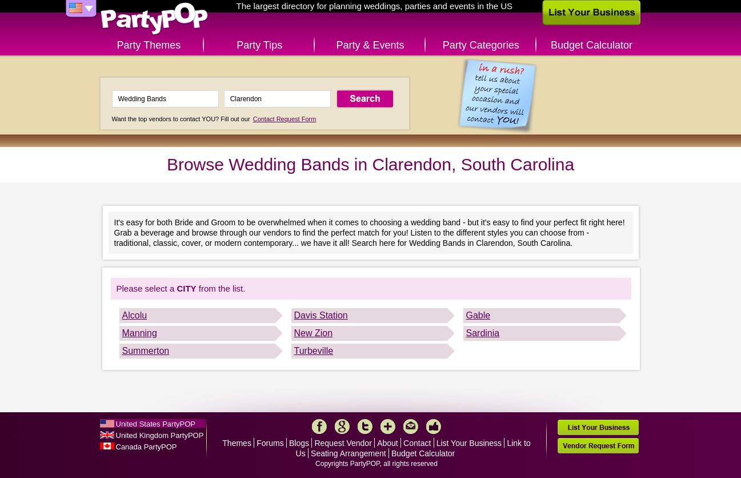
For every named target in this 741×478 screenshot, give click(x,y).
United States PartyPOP (155, 424)
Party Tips (259, 45)
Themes (236, 443)
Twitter (365, 426)
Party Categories (481, 45)
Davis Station (321, 315)
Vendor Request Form (598, 445)
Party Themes (149, 45)
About (387, 443)
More (387, 426)
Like (433, 426)
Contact (417, 443)
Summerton (146, 351)
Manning (139, 333)
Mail (410, 426)
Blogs (299, 443)
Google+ (342, 426)
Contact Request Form (285, 118)
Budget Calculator (591, 45)
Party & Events (370, 45)
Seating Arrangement (348, 453)
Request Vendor (342, 443)
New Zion (313, 333)
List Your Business (469, 443)
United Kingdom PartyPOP (160, 435)
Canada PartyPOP (146, 447)
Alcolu (134, 315)
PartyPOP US (154, 19)
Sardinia (483, 333)
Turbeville (314, 351)
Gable (478, 315)
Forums (270, 443)
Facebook (319, 426)
